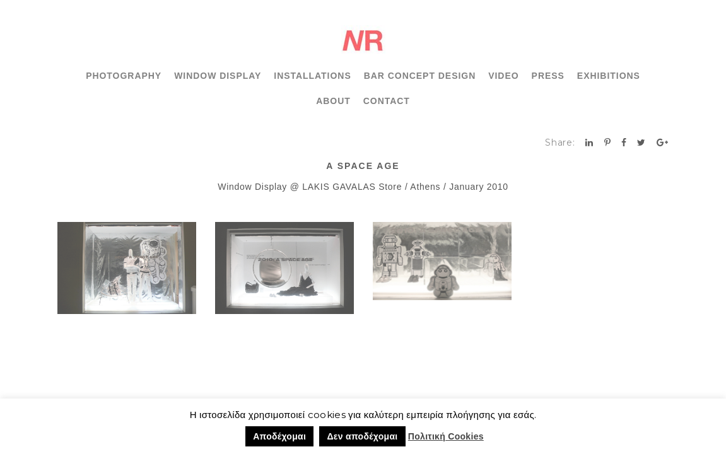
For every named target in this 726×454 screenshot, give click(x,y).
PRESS (548, 76)
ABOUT (333, 101)
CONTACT (386, 101)
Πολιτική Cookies (446, 436)
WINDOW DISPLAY (217, 76)
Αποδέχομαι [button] (279, 436)
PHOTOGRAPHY (123, 76)
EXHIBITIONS (608, 76)
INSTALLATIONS (312, 76)
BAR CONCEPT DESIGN (420, 76)
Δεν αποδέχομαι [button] (362, 436)
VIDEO (503, 76)
